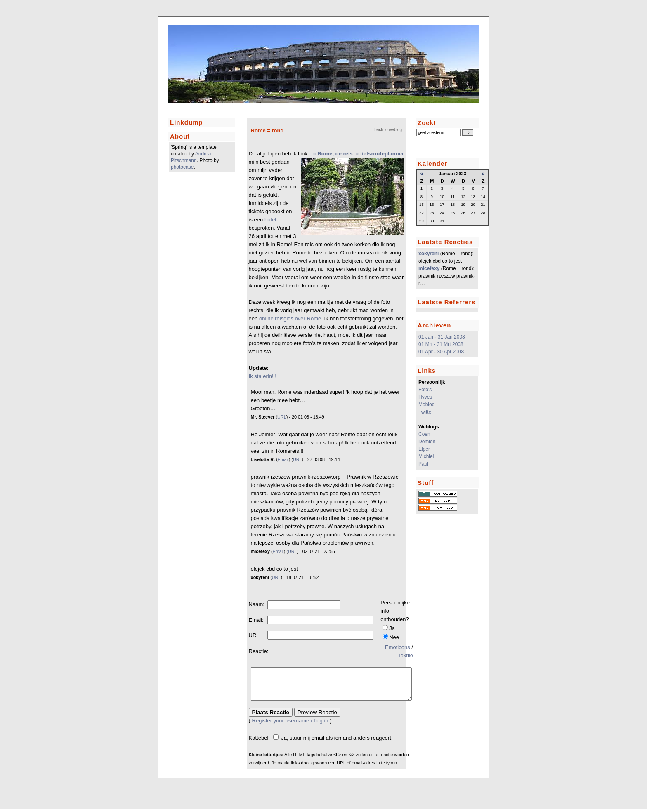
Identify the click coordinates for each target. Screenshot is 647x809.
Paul (423, 464)
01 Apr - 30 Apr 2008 (441, 352)
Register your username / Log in (290, 727)
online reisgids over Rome (290, 318)
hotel (270, 219)
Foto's (425, 390)
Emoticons (397, 647)
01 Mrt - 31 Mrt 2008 (440, 344)
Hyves (425, 397)
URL (281, 416)
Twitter (425, 412)
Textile (405, 655)
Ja (392, 628)
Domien (426, 441)
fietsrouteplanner (382, 154)
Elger (424, 449)
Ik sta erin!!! (262, 376)
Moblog (426, 404)
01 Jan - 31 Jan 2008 (441, 337)
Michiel (426, 456)
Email (283, 459)
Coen (424, 434)
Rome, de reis (334, 154)
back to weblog (388, 129)
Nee (394, 637)
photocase (182, 167)
